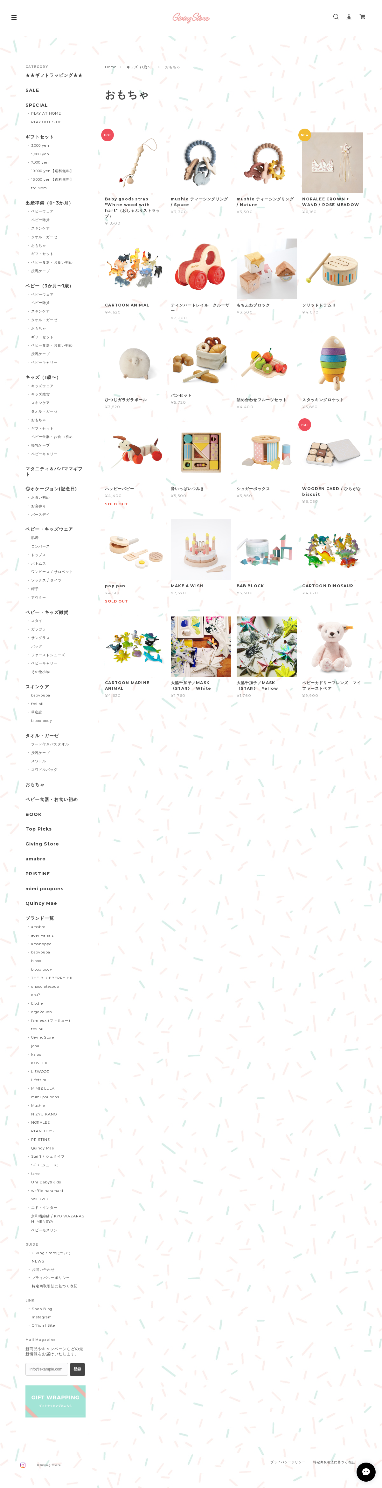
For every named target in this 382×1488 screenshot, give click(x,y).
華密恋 (37, 712)
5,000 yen (40, 154)
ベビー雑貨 (40, 220)
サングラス (40, 638)
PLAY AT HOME (46, 113)
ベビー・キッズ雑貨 (46, 612)
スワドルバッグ (44, 769)
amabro (35, 859)
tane (35, 1173)
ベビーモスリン (44, 1230)
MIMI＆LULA (43, 1088)
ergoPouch (41, 1012)
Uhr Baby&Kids (46, 1182)
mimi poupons (44, 889)
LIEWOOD (40, 1071)
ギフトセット (39, 137)
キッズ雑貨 (40, 394)
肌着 (35, 537)
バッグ (37, 646)
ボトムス (38, 563)
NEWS (38, 1261)
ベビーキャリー (44, 362)
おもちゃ (38, 245)
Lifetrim (39, 1080)
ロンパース (40, 546)
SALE (32, 90)
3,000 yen (40, 145)
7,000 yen (40, 162)
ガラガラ (38, 629)
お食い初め (40, 497)
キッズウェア (42, 386)
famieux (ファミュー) (50, 1020)
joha (35, 1046)
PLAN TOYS (42, 1131)
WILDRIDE (41, 1199)
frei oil (37, 704)
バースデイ (40, 514)
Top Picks (38, 829)
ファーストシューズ (48, 655)
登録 (77, 1369)
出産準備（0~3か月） (49, 203)
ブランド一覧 (39, 918)
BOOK (33, 814)
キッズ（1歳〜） (141, 67)
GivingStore (42, 1037)
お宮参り (38, 506)
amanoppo (41, 944)
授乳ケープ (40, 271)
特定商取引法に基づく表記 (55, 1286)
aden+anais (42, 935)
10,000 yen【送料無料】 (52, 171)
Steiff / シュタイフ (48, 1156)
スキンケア (40, 228)
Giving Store (42, 844)
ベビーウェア (42, 211)
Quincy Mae (41, 903)
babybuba (41, 695)
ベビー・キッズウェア (49, 529)
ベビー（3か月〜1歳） (49, 286)
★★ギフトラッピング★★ (54, 75)
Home (110, 67)
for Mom (39, 188)
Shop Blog (42, 1309)
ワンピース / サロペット (52, 571)
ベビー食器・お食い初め (52, 262)
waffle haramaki (47, 1190)
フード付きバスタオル (50, 744)
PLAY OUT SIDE (46, 122)
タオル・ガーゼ (44, 237)
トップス (38, 555)
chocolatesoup (45, 986)
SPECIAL (36, 105)
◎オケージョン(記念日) (51, 489)
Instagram (42, 1317)
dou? (36, 995)
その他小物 (40, 672)
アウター (38, 597)
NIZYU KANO (44, 1114)
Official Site (43, 1325)
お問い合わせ (43, 1269)
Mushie (38, 1105)
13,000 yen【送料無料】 (52, 179)
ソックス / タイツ (46, 580)
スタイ (37, 620)
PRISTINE (37, 874)
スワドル (38, 761)
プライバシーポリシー (51, 1278)
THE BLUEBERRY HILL (53, 978)
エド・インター (44, 1207)
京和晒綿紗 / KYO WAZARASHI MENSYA (57, 1219)
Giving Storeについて (51, 1253)
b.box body (41, 720)
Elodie (37, 1003)
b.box (36, 961)
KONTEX (39, 1063)
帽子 (35, 589)
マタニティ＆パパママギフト (54, 471)
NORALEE (40, 1122)
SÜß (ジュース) (45, 1165)
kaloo (36, 1054)
